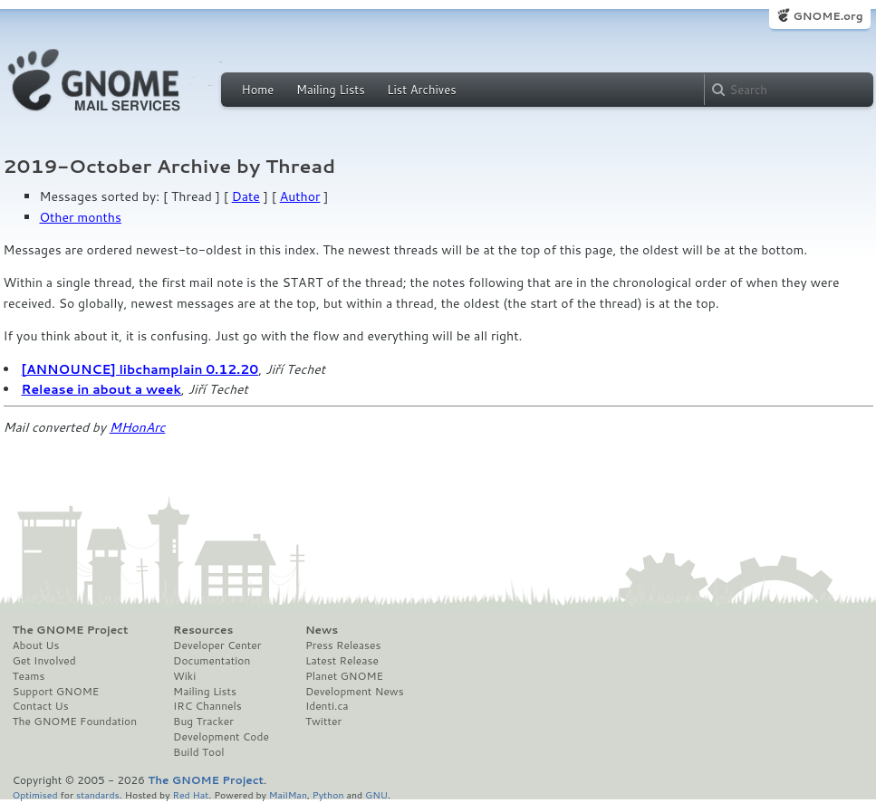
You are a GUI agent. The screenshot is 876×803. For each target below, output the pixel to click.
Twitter (323, 721)
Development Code (221, 737)
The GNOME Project (71, 630)
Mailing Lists (330, 89)
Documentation (211, 661)
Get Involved (44, 661)
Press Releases (342, 645)
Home (258, 89)
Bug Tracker (203, 721)
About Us (36, 645)
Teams (29, 676)
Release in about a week (101, 389)
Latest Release (342, 661)
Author (300, 196)
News (321, 630)
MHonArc (138, 427)
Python (328, 794)
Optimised (35, 794)
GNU (376, 794)
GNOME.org (827, 16)
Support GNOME (56, 691)
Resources (203, 630)
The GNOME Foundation (75, 721)
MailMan (288, 794)
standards (98, 794)
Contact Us (41, 706)
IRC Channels (207, 706)
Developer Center (217, 645)
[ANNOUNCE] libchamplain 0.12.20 (140, 369)
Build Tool (198, 752)
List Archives (421, 89)
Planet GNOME (344, 676)
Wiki (184, 676)
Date (246, 196)
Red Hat (190, 794)
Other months (80, 217)
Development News (354, 691)
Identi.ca (327, 706)
